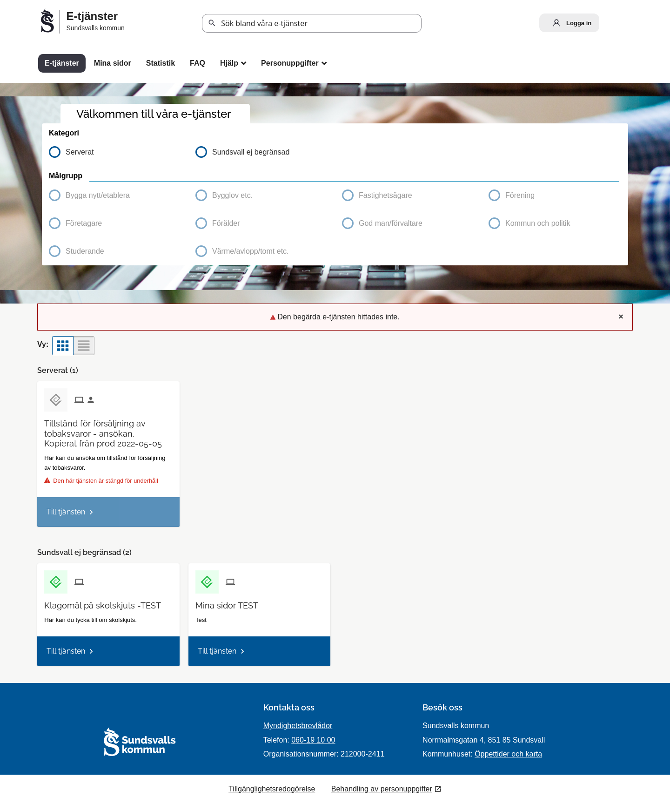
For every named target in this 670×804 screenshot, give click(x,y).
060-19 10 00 (313, 740)
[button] (115, 195)
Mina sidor (112, 63)
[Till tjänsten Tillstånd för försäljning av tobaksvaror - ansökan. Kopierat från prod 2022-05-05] (108, 430)
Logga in (570, 23)
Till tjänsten (66, 511)
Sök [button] (212, 23)
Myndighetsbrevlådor (298, 726)
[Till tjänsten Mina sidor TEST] (230, 602)
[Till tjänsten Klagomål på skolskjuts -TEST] (106, 602)
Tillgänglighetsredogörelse (271, 789)
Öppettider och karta (508, 754)
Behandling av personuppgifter (381, 789)
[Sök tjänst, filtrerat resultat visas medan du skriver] (312, 23)
